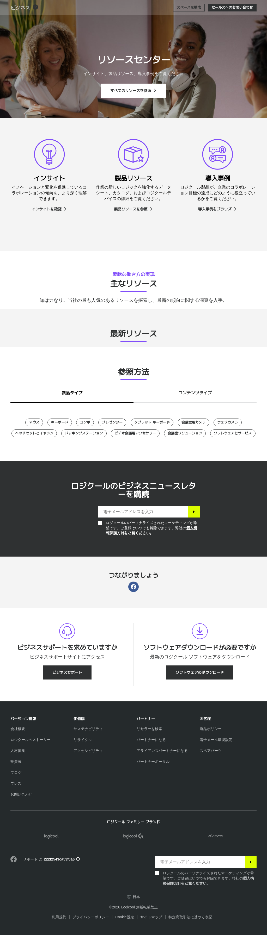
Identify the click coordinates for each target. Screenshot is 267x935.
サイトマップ (151, 917)
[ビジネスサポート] (67, 672)
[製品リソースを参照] (133, 209)
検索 (230, 7)
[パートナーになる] (151, 740)
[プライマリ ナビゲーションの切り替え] (260, 6)
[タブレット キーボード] (152, 422)
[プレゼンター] (112, 422)
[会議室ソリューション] (185, 433)
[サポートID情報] (78, 859)
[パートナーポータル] (153, 761)
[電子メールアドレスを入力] (143, 512)
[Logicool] (37, 6)
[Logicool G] (133, 836)
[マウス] (34, 422)
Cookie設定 (124, 917)
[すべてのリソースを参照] (133, 91)
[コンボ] (85, 422)
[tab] (72, 391)
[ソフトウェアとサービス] (233, 433)
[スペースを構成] (189, 20)
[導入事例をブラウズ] (217, 209)
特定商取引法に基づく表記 (190, 917)
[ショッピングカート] (246, 6)
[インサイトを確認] (49, 209)
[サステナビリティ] (88, 729)
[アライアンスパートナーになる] (162, 751)
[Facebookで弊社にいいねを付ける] (13, 859)
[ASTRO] (215, 836)
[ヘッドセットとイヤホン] (34, 433)
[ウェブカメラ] (228, 422)
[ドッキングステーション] (84, 433)
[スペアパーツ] (211, 751)
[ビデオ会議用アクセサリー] (135, 433)
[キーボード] (59, 422)
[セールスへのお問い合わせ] (232, 20)
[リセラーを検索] (149, 729)
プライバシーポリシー (90, 917)
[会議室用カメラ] (193, 422)
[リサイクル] (83, 740)
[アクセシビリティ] (88, 751)
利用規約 (59, 917)
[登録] (194, 512)
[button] (24, 20)
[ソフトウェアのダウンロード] (199, 672)
